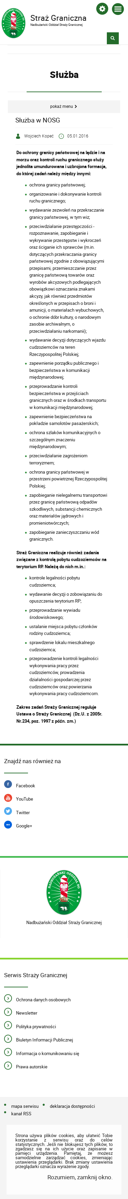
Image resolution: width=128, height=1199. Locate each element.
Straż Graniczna (59, 17)
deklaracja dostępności (72, 1106)
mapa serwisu (25, 1106)
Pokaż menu (61, 106)
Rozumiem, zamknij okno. (80, 1177)
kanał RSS (21, 1114)
